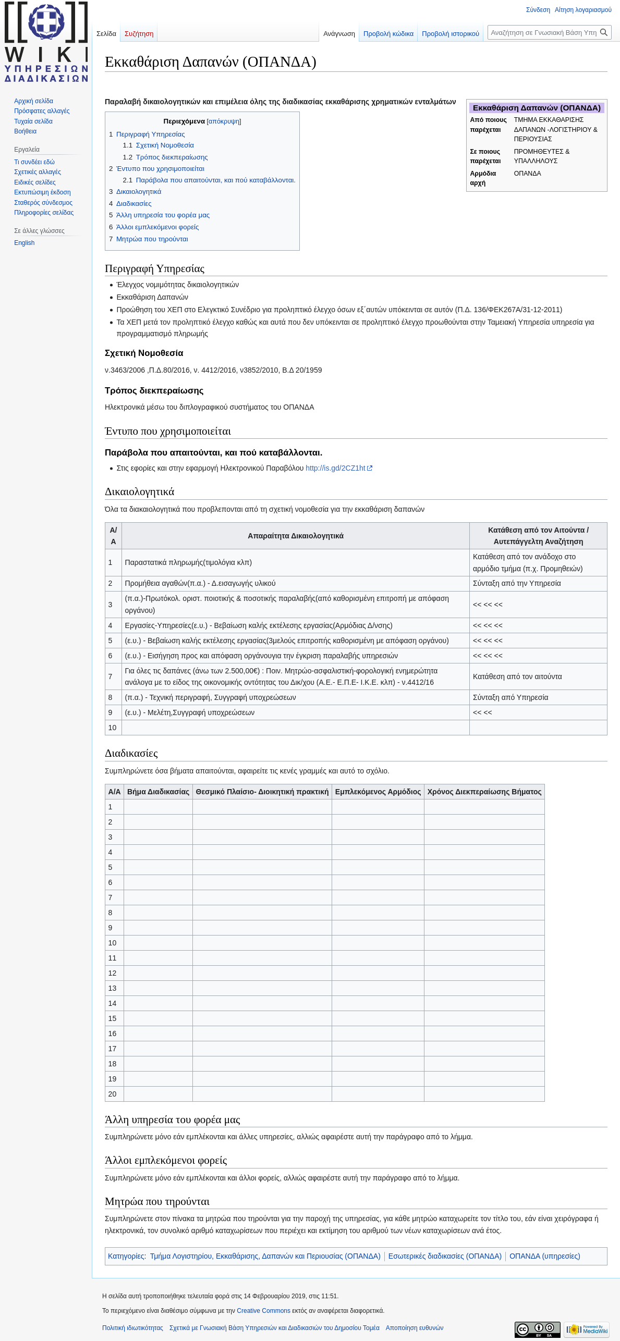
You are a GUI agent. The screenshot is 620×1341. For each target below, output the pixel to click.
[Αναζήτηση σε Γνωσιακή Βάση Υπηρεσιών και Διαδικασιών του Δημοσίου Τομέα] (550, 32)
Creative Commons (263, 1310)
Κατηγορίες (126, 1256)
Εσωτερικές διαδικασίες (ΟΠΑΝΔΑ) (445, 1256)
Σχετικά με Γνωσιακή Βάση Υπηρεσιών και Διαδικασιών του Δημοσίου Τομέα (274, 1328)
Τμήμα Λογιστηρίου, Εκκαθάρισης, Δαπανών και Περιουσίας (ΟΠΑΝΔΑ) (265, 1256)
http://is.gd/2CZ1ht (335, 468)
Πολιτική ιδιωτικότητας (132, 1328)
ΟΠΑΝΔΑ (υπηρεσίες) (544, 1256)
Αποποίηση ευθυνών (415, 1328)
